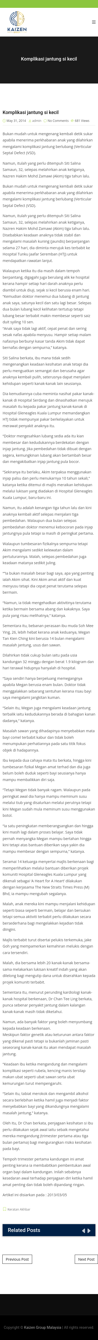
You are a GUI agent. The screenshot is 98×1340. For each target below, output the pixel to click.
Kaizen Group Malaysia (42, 1327)
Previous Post (17, 1259)
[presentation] (83, 1230)
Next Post (86, 1259)
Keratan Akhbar (19, 1209)
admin (37, 120)
